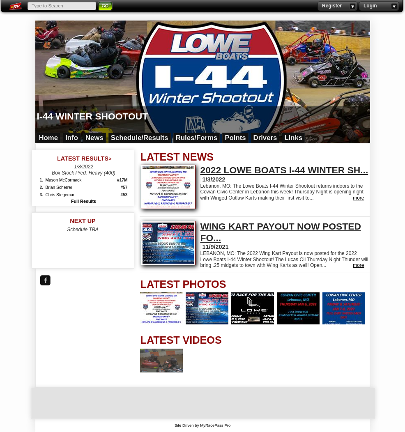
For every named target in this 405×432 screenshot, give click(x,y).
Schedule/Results (139, 138)
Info (71, 138)
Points (235, 138)
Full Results (83, 201)
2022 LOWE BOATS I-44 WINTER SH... (284, 170)
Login (378, 6)
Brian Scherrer (59, 187)
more (358, 198)
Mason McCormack (64, 180)
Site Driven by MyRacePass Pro (203, 425)
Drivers (265, 138)
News (94, 138)
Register (337, 6)
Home (48, 138)
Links (293, 138)
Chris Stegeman (61, 195)
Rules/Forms (197, 138)
